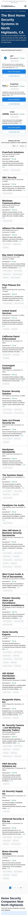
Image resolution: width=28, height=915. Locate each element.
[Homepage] (2, 11)
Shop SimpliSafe (14, 99)
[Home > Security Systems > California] (16, 11)
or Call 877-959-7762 (14, 76)
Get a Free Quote (14, 71)
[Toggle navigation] (25, 6)
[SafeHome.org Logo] (8, 6)
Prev (7, 887)
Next (21, 887)
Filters (14, 146)
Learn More (15, 2)
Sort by (22, 146)
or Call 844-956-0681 (14, 104)
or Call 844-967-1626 (14, 132)
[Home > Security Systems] (8, 11)
